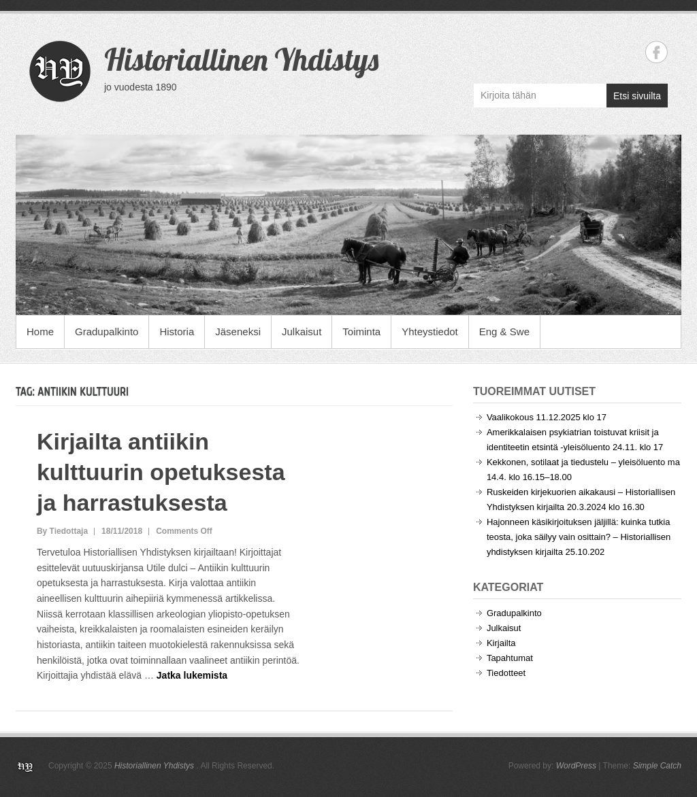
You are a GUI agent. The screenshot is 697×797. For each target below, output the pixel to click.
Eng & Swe (504, 331)
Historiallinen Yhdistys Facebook (656, 52)
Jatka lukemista (192, 675)
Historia (176, 331)
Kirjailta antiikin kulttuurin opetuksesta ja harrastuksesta (161, 471)
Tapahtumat (510, 658)
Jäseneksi (238, 331)
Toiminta (361, 331)
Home (40, 331)
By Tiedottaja (62, 531)
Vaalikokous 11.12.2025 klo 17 (546, 417)
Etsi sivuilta (637, 95)
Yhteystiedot (430, 331)
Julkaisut (301, 331)
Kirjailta (501, 643)
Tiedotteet (506, 673)
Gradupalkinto (106, 331)
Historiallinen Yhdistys (241, 59)
